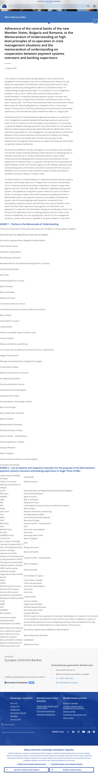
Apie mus (14, 703)
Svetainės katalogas (9, 724)
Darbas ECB (14, 706)
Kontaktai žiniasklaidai (17, 682)
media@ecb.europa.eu (68, 682)
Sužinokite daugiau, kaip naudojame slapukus (67, 764)
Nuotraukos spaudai (18, 713)
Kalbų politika (68, 718)
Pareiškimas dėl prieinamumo (74, 715)
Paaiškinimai (15, 710)
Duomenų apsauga (70, 703)
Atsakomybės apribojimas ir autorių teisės (47, 707)
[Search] (48, 6)
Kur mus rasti (15, 719)
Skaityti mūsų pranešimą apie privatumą (32, 764)
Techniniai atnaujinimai (46, 711)
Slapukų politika (69, 711)
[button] (94, 2)
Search (88, 6)
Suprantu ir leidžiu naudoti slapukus (26, 770)
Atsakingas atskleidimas (46, 714)
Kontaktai (14, 716)
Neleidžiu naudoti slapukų (71, 770)
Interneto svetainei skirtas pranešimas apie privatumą (73, 707)
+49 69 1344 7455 (66, 678)
